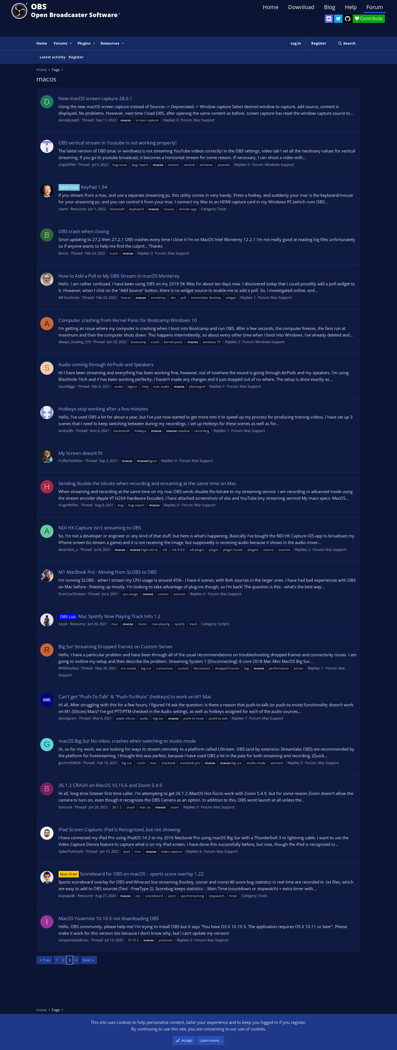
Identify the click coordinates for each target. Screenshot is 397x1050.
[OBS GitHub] (348, 19)
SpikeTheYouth (70, 851)
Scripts (223, 623)
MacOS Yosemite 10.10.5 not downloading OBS (108, 918)
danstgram (67, 718)
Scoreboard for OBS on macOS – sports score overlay (125, 874)
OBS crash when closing (83, 231)
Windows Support (279, 164)
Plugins (83, 43)
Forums (60, 43)
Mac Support (204, 119)
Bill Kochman (69, 297)
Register (76, 56)
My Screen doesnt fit (80, 453)
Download (301, 7)
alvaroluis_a (68, 549)
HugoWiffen (68, 504)
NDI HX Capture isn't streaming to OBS (99, 527)
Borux (63, 253)
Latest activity (52, 56)
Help (351, 7)
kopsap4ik (66, 895)
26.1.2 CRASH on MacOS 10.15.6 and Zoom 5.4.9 (110, 785)
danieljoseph (68, 119)
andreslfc (65, 430)
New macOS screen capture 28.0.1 (95, 98)
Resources (110, 43)
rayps (63, 623)
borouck (65, 807)
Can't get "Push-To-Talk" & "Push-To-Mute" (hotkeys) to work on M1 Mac (134, 696)
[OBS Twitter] (338, 19)
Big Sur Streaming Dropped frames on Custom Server (115, 646)
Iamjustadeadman (73, 939)
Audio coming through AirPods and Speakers (106, 364)
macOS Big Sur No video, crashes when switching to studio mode (127, 741)
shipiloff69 (67, 164)
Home (270, 7)
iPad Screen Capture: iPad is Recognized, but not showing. (119, 829)
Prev (46, 960)
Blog (329, 7)
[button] (71, 43)
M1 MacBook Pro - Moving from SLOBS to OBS (107, 572)
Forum (374, 7)
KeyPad (77, 187)
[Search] (347, 43)
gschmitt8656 (69, 762)
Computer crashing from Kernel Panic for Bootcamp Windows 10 (127, 320)
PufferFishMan (70, 460)
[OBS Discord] (329, 19)
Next (87, 960)
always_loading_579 (74, 341)
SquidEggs (66, 386)
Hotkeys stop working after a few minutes (103, 409)
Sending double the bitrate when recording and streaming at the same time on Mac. (147, 483)
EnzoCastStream (71, 593)
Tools (222, 208)
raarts (63, 208)
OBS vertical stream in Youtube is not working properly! (117, 143)
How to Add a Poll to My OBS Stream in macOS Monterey (119, 276)
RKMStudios (68, 668)
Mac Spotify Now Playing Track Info (105, 616)
